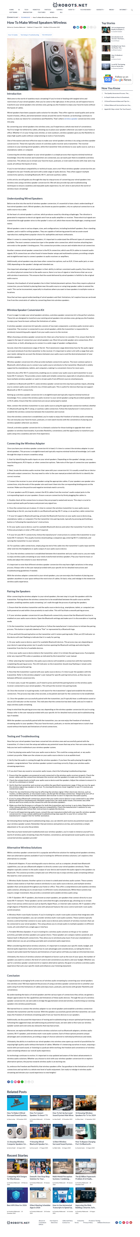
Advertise (54, 1222)
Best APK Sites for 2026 (17, 1205)
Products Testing (94, 1220)
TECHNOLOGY (47, 35)
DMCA (41, 1224)
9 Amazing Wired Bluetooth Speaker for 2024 (39, 1144)
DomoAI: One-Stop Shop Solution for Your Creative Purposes (40, 1178)
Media (111, 9)
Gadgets (99, 9)
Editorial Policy (68, 1220)
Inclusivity (80, 1220)
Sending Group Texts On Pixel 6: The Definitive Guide (118, 47)
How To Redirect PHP (116, 56)
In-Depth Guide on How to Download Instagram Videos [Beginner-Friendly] (116, 97)
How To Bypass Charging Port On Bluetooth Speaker (85, 1144)
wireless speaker (71, 119)
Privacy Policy (88, 1222)
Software (13, 12)
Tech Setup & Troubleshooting (30, 35)
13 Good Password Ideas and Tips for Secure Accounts (116, 101)
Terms (76, 1222)
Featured (41, 12)
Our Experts (54, 1220)
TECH (26, 9)
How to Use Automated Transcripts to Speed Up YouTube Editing (62, 1207)
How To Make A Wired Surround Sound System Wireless (16, 1115)
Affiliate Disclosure (103, 1222)
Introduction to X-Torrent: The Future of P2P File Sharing (118, 38)
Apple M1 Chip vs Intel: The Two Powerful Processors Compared (118, 109)
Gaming (59, 9)
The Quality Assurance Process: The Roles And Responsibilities (116, 93)
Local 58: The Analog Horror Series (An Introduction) (118, 65)
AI (19, 9)
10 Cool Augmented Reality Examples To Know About (118, 28)
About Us (42, 1220)
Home (11, 9)
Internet (123, 9)
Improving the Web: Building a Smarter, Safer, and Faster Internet (85, 1207)
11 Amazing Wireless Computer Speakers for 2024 (16, 1144)
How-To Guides (13, 35)
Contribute (42, 1222)
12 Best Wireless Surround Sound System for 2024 (62, 1144)
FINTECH (48, 9)
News (52, 12)
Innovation (27, 12)
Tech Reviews (85, 9)
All (61, 12)
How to (71, 9)
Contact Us (66, 1222)
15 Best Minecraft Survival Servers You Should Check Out (117, 105)
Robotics (36, 9)
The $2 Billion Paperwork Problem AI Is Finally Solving (85, 1178)
